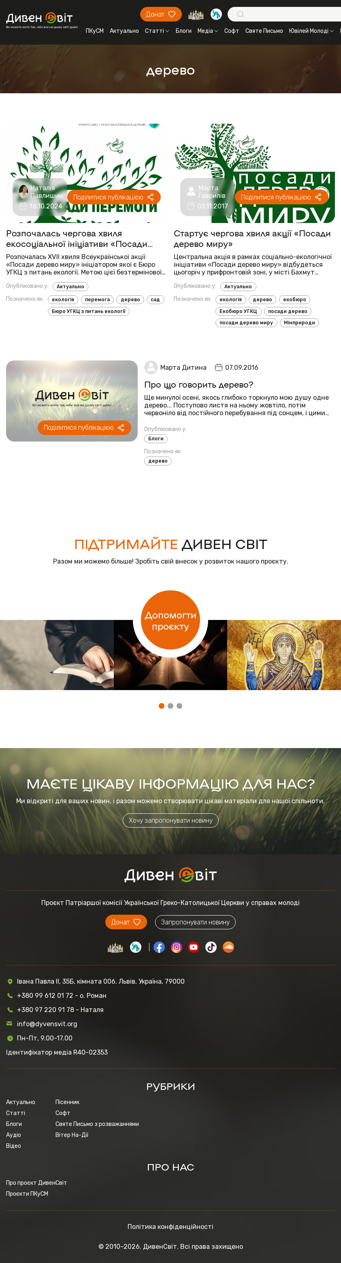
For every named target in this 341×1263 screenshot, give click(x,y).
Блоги (184, 31)
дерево (130, 299)
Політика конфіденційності (170, 1227)
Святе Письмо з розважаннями (97, 1124)
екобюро (294, 299)
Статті (157, 31)
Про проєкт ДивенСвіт (36, 1182)
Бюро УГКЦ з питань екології (89, 311)
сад (155, 299)
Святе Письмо (264, 31)
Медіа (208, 31)
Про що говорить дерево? (199, 384)
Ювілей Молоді (311, 31)
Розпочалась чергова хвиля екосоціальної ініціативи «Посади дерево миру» (76, 238)
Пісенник (67, 1102)
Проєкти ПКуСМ (27, 1193)
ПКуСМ (95, 31)
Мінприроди (299, 323)
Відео (13, 1146)
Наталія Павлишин (46, 191)
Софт (231, 31)
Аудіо (13, 1135)
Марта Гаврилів (212, 191)
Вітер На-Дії (71, 1135)
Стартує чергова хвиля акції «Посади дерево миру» (252, 238)
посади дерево (287, 311)
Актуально (124, 31)
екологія (63, 299)
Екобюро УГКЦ (238, 311)
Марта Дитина (183, 367)
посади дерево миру (246, 323)
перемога (97, 299)
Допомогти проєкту (170, 620)
